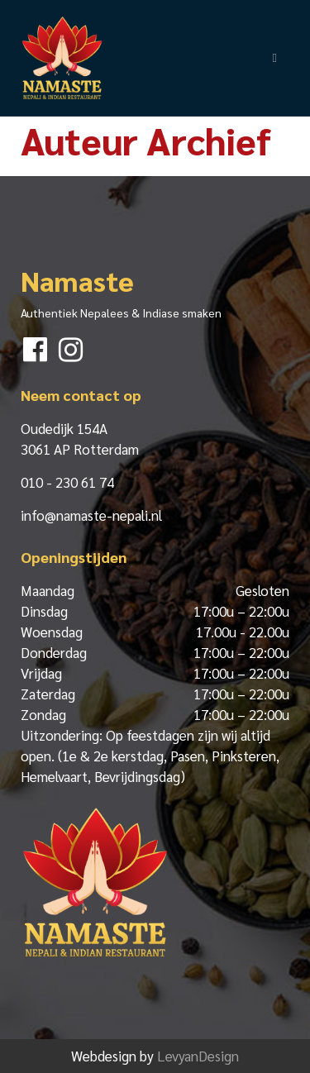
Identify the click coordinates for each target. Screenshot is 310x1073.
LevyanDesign (198, 1056)
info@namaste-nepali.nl (91, 515)
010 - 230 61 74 (67, 482)
